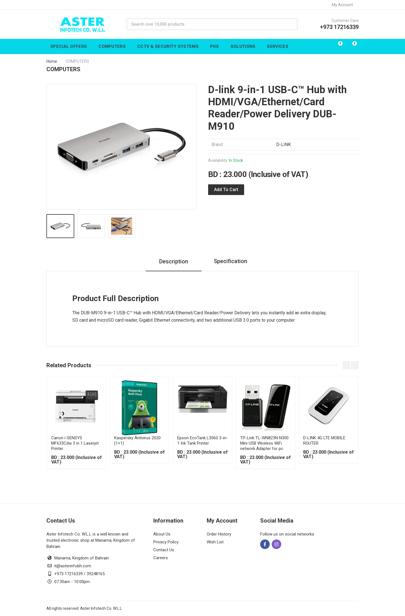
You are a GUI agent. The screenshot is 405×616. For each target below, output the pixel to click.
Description (172, 261)
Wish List (215, 542)
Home (51, 61)
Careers (160, 557)
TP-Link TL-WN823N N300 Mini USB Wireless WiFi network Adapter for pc (264, 443)
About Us (161, 534)
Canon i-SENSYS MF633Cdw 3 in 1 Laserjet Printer (75, 443)
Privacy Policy (166, 542)
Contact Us (163, 549)
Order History (219, 534)
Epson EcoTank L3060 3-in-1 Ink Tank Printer (202, 440)
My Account (344, 5)
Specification (230, 261)
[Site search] (206, 24)
